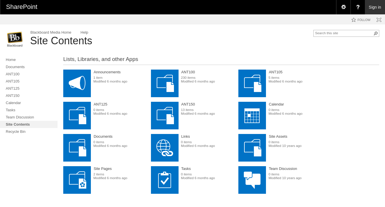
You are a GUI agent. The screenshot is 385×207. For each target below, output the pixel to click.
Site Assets (278, 136)
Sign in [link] (375, 7)
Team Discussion (283, 168)
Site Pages (103, 168)
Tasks (186, 168)
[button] (376, 33)
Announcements (107, 72)
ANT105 (276, 72)
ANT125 (101, 104)
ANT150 (188, 104)
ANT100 (188, 72)
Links (185, 136)
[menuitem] (343, 7)
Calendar (276, 104)
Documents (103, 136)
